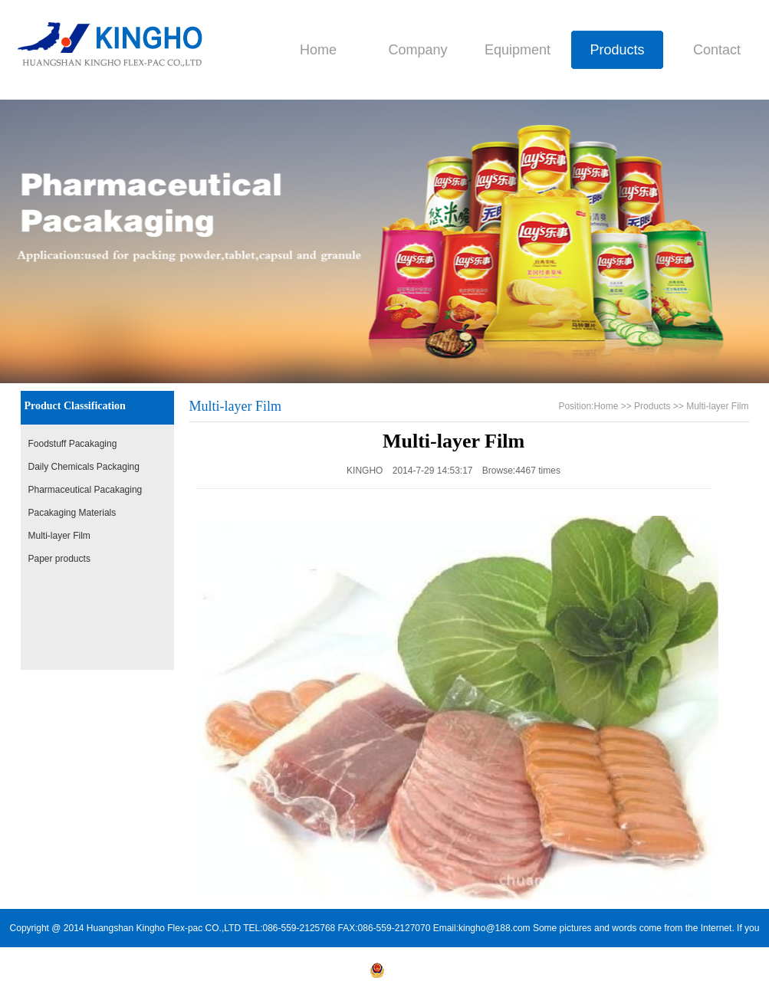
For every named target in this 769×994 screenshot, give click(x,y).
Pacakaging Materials (72, 512)
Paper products (59, 558)
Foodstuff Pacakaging (72, 443)
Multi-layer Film (59, 535)
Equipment (517, 49)
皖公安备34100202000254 (431, 974)
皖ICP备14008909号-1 (321, 974)
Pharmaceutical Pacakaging (85, 489)
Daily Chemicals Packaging (84, 466)
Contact (717, 49)
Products (617, 49)
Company (417, 49)
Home (318, 49)
